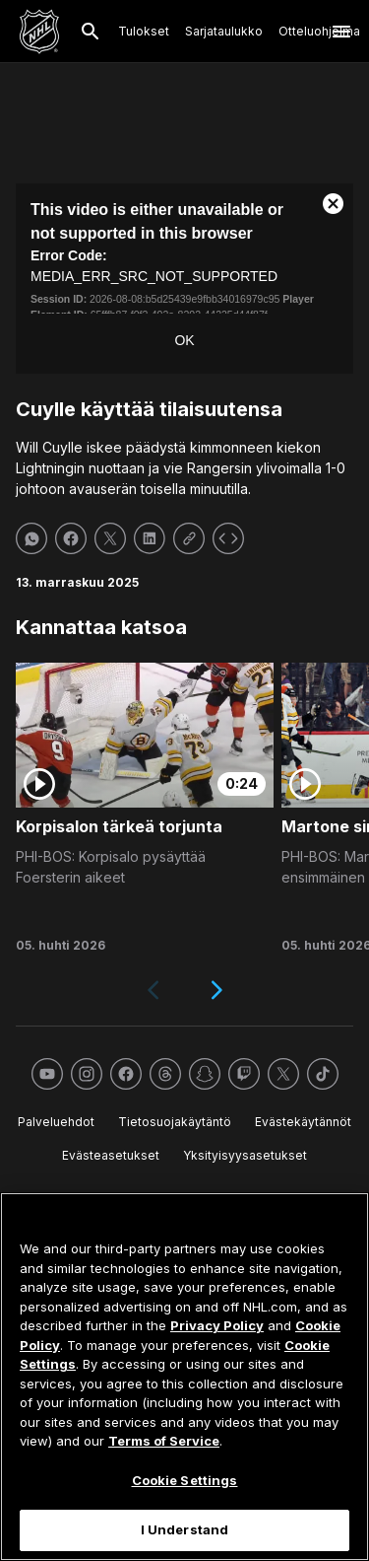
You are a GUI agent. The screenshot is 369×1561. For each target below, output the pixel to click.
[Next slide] (216, 990)
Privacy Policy (217, 1325)
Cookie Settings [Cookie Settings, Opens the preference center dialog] (185, 1480)
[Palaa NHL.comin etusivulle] (39, 31)
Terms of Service (163, 1441)
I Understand (185, 1529)
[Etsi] (90, 31)
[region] (184, 1376)
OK (184, 340)
